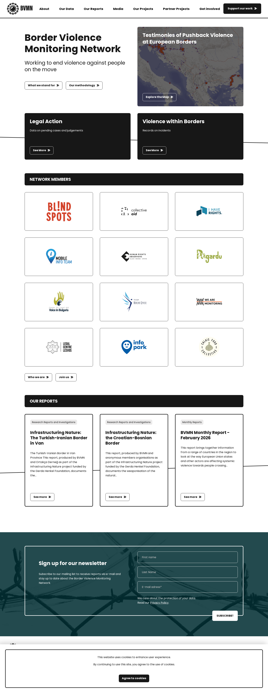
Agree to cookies (134, 678)
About (44, 9)
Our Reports (93, 9)
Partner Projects (176, 9)
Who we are (36, 377)
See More (39, 150)
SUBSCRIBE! (225, 616)
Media (118, 9)
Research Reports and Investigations (53, 422)
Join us (64, 377)
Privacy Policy (159, 603)
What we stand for (41, 85)
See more (40, 497)
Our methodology (82, 85)
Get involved (209, 9)
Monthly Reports (192, 422)
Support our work (240, 8)
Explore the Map (157, 97)
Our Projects (143, 9)
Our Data (66, 9)
